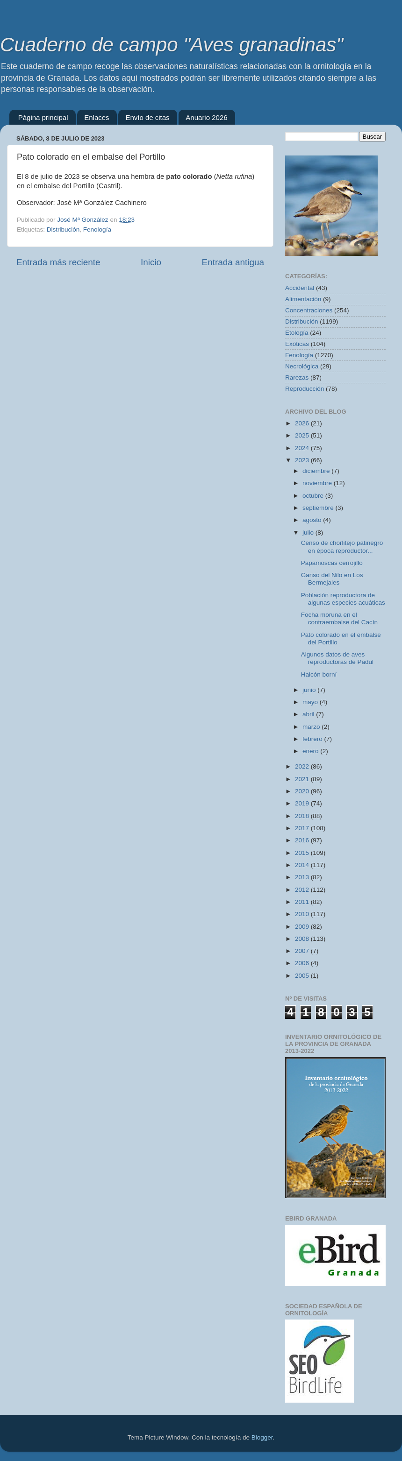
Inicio (151, 262)
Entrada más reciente (58, 262)
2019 (303, 803)
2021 (303, 779)
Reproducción (304, 388)
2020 (303, 791)
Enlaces (96, 117)
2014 (303, 864)
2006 (303, 963)
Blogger (262, 1437)
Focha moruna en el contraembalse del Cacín (339, 618)
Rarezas (297, 377)
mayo (311, 702)
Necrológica (301, 366)
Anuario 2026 (206, 117)
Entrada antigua (233, 262)
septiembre (319, 507)
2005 (303, 975)
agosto (312, 519)
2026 (303, 423)
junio (309, 689)
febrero (313, 738)
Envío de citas (147, 117)
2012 (303, 889)
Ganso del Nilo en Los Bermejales (332, 579)
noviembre (318, 483)
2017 (303, 828)
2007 (303, 950)
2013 (303, 877)
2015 (303, 852)
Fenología (97, 229)
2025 (303, 435)
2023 (303, 460)
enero (311, 751)
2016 (303, 840)
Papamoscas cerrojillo (332, 562)
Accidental (299, 287)
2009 (303, 926)
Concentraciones (308, 310)
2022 (303, 766)
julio (309, 532)
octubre (313, 495)
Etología (297, 332)
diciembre (316, 470)
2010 (303, 914)
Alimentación (303, 299)
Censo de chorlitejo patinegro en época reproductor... (342, 546)
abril (309, 714)
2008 (303, 938)
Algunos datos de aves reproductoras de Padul (337, 658)
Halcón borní (319, 674)
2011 (303, 901)
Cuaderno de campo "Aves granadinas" (171, 45)
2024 (303, 448)
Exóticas (297, 343)
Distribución (63, 229)
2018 (303, 815)
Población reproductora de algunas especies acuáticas (343, 599)
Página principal (43, 117)
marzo (312, 726)
